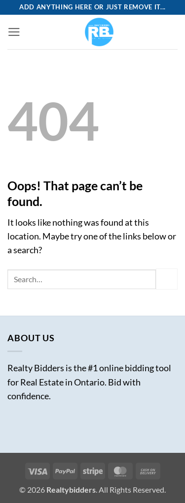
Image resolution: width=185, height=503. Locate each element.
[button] (14, 32)
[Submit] (167, 279)
